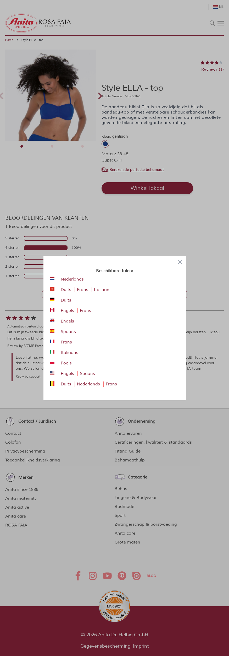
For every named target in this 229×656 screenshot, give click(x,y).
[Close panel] (180, 262)
